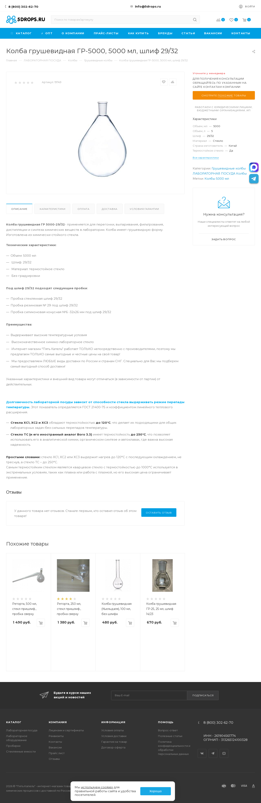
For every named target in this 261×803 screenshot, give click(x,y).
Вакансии (55, 747)
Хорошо (155, 791)
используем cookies (97, 787)
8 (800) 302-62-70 (23, 7)
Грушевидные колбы (229, 168)
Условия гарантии (144, 208)
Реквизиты (56, 736)
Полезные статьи (170, 736)
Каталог (13, 722)
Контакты (55, 741)
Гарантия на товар (114, 741)
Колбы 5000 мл (217, 178)
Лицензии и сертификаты (66, 730)
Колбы (241, 173)
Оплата (83, 208)
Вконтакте (202, 750)
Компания (58, 722)
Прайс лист (57, 753)
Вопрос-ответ (168, 730)
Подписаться (203, 695)
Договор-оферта (113, 747)
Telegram (213, 750)
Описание (19, 208)
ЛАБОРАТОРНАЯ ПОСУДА (214, 173)
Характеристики (52, 208)
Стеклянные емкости (21, 751)
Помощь (166, 722)
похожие (225, 95)
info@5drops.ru (148, 6)
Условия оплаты (112, 730)
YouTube (224, 750)
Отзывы (54, 758)
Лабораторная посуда (21, 730)
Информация (113, 722)
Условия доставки (113, 736)
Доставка (109, 208)
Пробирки (13, 745)
